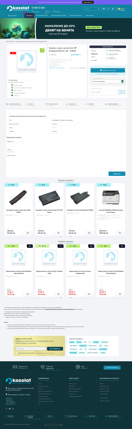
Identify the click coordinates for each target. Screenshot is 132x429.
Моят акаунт (72, 386)
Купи (121, 92)
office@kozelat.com (36, 11)
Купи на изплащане (75, 15)
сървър (103, 352)
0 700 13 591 (38, 7)
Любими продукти (73, 391)
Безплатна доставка (43, 386)
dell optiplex (73, 345)
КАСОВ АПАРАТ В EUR (42, 15)
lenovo (72, 342)
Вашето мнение (11, 155)
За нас (39, 383)
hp (90, 342)
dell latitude (73, 352)
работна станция (93, 352)
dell (85, 342)
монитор (82, 352)
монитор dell (93, 349)
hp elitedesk (103, 349)
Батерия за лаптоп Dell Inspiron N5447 (80, 205)
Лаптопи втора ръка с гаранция (46, 401)
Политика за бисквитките (44, 393)
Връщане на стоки (104, 388)
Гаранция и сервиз (43, 396)
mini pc (106, 345)
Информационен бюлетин (75, 396)
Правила (40, 388)
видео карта (92, 345)
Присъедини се (88, 2)
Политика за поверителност (45, 391)
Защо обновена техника (58, 15)
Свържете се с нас (104, 386)
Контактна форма (112, 367)
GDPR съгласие (73, 383)
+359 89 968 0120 (56, 11)
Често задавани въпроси (44, 398)
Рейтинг (9, 149)
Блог (39, 404)
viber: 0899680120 (10, 402)
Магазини (102, 383)
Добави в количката (108, 70)
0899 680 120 (50, 368)
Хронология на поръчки (75, 388)
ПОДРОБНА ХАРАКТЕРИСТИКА (56, 68)
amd (81, 349)
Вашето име (10, 141)
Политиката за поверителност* (45, 353)
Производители (104, 398)
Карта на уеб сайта (104, 391)
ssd (100, 345)
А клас (56, 64)
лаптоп (79, 342)
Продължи (116, 173)
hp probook (73, 349)
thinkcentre (104, 342)
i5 (85, 349)
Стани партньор (104, 393)
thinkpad (96, 342)
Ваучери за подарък (105, 400)
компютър (83, 345)
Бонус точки (72, 393)
